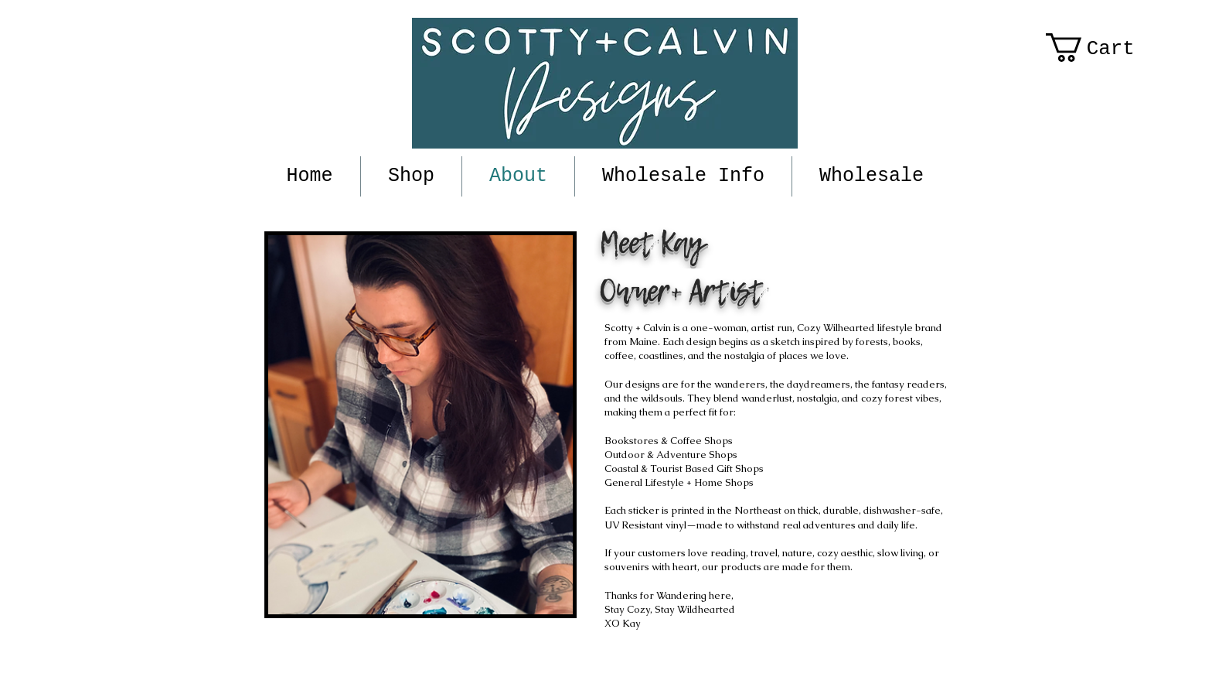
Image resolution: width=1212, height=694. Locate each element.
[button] (1106, 47)
